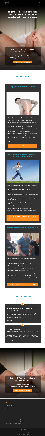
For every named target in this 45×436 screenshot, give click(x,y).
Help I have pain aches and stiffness (13, 423)
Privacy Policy (19, 434)
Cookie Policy (26, 434)
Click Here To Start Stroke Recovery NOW (22, 285)
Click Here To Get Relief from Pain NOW (22, 146)
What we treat (8, 417)
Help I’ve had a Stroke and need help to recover (15, 419)
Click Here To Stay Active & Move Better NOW (22, 218)
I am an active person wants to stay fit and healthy (16, 421)
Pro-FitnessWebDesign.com (25, 432)
